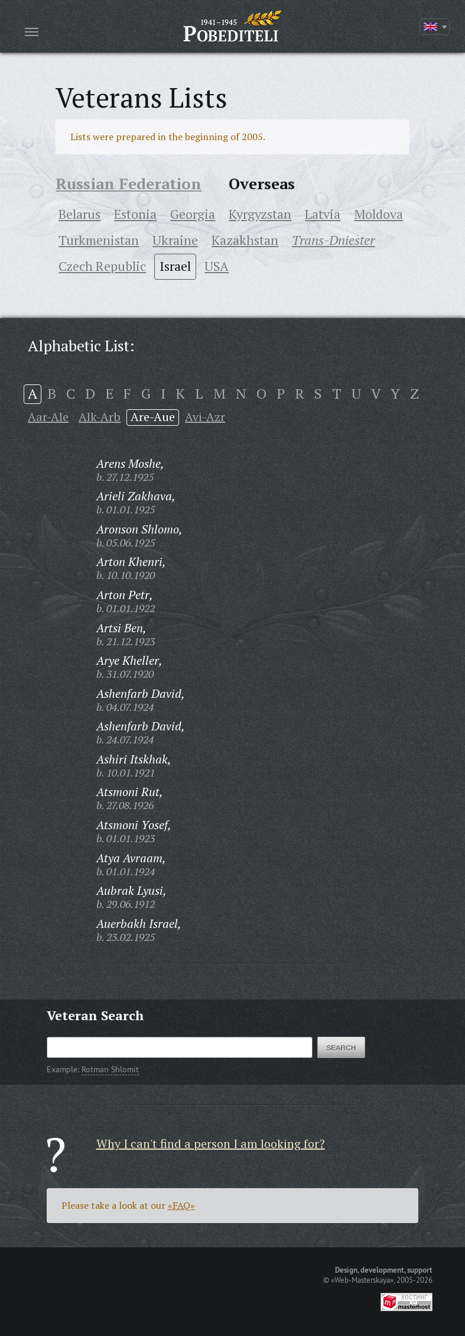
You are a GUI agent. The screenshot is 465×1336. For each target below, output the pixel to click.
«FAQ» (181, 1205)
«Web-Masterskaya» (362, 1280)
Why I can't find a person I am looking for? (210, 1143)
